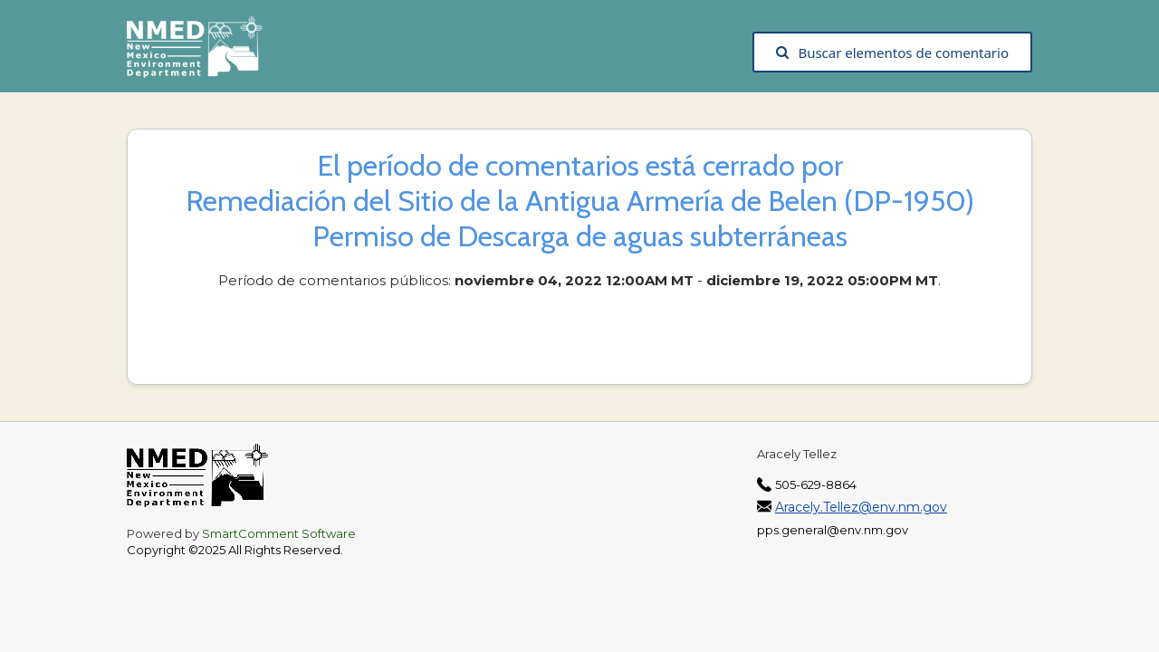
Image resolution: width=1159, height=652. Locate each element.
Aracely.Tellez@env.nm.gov (861, 507)
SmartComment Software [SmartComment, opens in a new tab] (279, 533)
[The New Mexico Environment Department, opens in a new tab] (204, 52)
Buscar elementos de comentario (892, 52)
